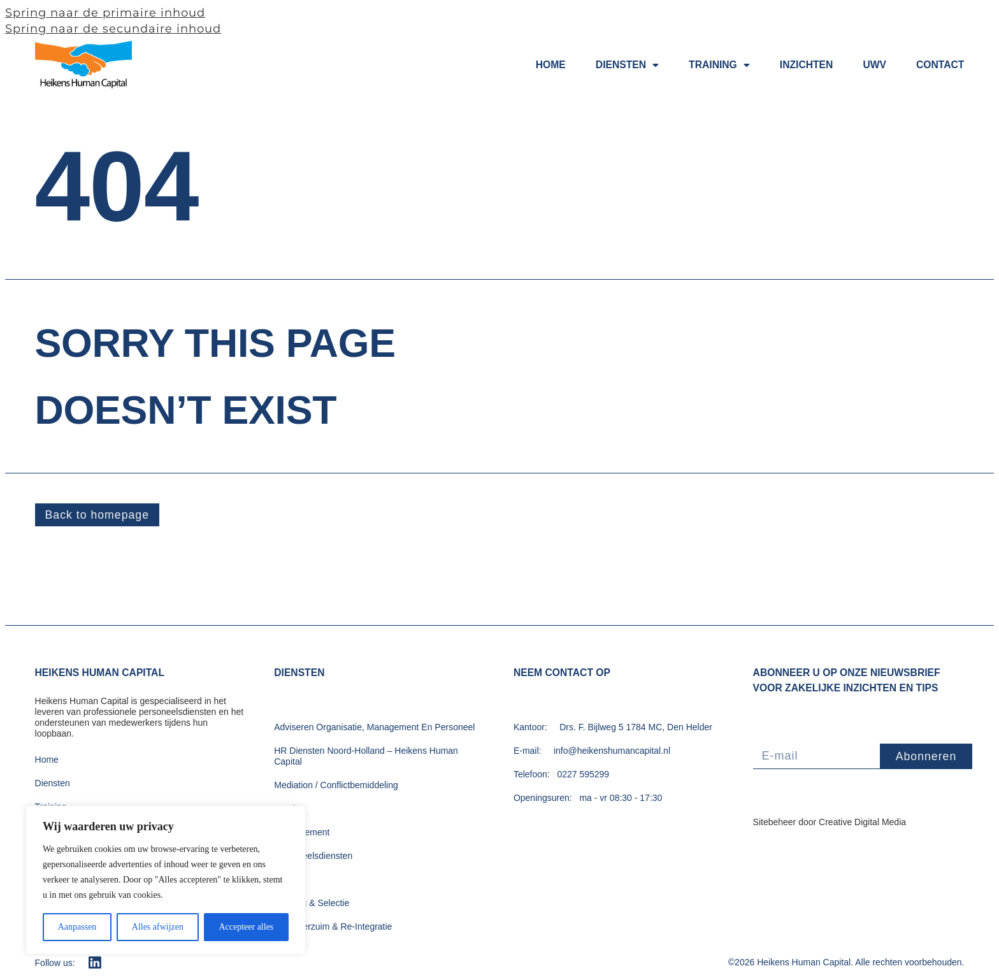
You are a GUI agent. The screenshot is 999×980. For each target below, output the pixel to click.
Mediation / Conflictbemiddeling (336, 786)
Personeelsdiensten (313, 856)
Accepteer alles (246, 927)
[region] (165, 880)
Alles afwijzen (157, 927)
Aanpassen (77, 927)
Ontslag (289, 809)
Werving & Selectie (311, 903)
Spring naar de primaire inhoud (105, 13)
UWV (874, 64)
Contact (940, 64)
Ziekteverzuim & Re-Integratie (333, 927)
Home (551, 64)
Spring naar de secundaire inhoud (113, 29)
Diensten (627, 65)
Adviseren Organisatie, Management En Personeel (374, 728)
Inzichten (806, 64)
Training (719, 65)
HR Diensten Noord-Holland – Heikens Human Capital (366, 756)
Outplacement (301, 833)
